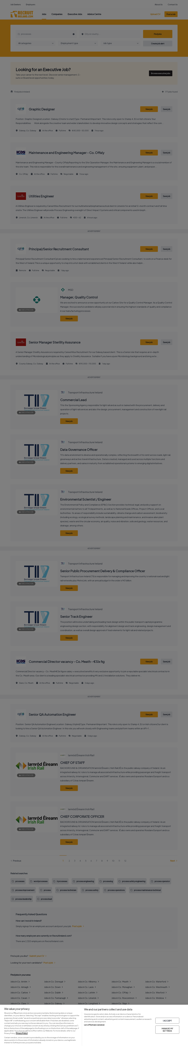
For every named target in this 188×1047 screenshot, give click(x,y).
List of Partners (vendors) (94, 1025)
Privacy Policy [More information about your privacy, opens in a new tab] (21, 1033)
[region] (94, 1026)
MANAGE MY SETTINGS (167, 1029)
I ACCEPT (167, 1020)
